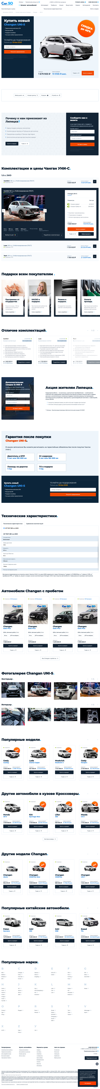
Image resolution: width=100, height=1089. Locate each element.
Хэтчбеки (39, 1051)
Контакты (96, 5)
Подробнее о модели (24, 362)
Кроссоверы (40, 1057)
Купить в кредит (87, 73)
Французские (57, 1057)
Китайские (56, 1049)
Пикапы (38, 1061)
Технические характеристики (53, 9)
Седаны (38, 1049)
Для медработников (6, 1053)
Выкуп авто (69, 5)
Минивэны (39, 1065)
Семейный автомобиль (6, 1049)
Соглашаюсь (88, 1083)
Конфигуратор (22, 1053)
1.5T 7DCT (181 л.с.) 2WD (11, 528)
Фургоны (39, 1063)
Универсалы (40, 1055)
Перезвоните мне (91, 1058)
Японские (56, 1051)
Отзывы (95, 1053)
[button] (3, 210)
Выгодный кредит (5, 1055)
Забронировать (86, 234)
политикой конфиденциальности (11, 56)
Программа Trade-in (6, 1057)
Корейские (56, 1055)
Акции (61, 5)
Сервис (77, 5)
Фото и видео (94, 9)
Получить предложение (18, 52)
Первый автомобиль (6, 1051)
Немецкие (56, 1053)
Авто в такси (22, 1055)
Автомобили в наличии (24, 1051)
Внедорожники (40, 1059)
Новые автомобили (23, 1049)
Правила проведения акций (22, 1084)
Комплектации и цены (8, 9)
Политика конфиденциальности (8, 1084)
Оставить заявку (82, 144)
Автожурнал (86, 5)
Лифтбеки (39, 1053)
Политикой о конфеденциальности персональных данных (87, 1077)
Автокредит (44, 5)
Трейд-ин (54, 5)
